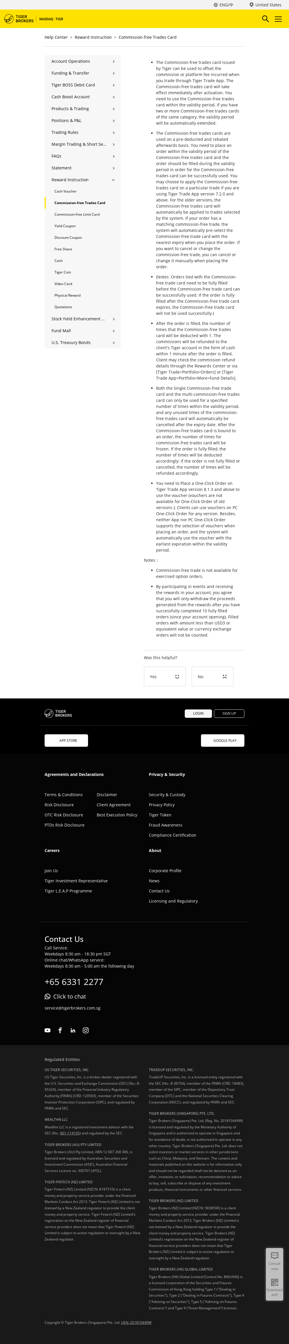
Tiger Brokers (37, 18)
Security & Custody (167, 794)
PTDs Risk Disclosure (65, 825)
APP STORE (66, 740)
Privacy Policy (162, 804)
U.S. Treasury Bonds (71, 342)
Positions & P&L (66, 120)
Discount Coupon (68, 237)
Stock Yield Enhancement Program (79, 318)
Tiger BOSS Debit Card (73, 85)
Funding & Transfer (70, 73)
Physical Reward (67, 295)
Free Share (63, 249)
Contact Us (159, 891)
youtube (47, 1030)
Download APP (274, 1292)
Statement (62, 168)
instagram (86, 1030)
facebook (60, 1030)
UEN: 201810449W (136, 1322)
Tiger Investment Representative (76, 880)
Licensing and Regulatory (173, 901)
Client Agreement (114, 804)
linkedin (73, 1030)
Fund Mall (61, 330)
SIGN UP (229, 713)
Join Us (51, 870)
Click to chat (69, 996)
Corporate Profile (165, 870)
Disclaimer (107, 794)
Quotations (63, 306)
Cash (58, 260)
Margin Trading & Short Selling (79, 144)
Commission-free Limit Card (77, 214)
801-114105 (70, 1133)
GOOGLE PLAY (223, 740)
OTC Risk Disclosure (64, 815)
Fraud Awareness (165, 825)
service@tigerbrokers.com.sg (72, 1008)
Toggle (277, 19)
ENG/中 (226, 5)
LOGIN (198, 713)
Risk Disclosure (59, 804)
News (154, 880)
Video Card (63, 283)
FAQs (56, 156)
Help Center (56, 37)
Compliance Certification (172, 835)
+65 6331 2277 (74, 982)
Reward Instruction (93, 37)
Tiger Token (160, 815)
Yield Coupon (65, 225)
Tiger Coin (62, 272)
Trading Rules (65, 132)
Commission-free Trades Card (148, 37)
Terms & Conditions (64, 794)
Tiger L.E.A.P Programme (68, 891)
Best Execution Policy (117, 815)
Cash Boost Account (71, 96)
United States (268, 5)
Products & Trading (70, 108)
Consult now (274, 1266)
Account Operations (71, 61)
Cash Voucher (65, 191)
